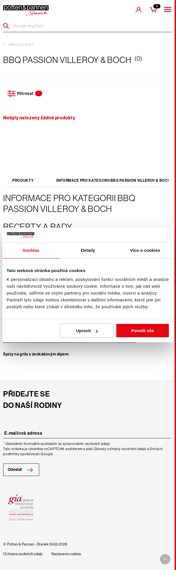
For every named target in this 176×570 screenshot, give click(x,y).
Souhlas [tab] (30, 250)
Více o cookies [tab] (145, 250)
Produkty (22, 180)
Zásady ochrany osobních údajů (120, 449)
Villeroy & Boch (21, 44)
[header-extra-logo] (26, 10)
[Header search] (8, 26)
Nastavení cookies (66, 554)
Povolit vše (142, 330)
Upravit (87, 330)
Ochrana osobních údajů (23, 554)
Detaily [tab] (88, 250)
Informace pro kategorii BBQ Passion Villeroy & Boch (113, 180)
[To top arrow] (165, 559)
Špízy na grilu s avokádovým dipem (36, 354)
